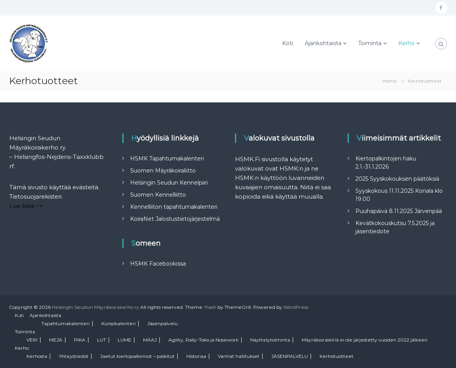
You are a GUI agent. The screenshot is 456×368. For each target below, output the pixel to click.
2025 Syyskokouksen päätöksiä (397, 178)
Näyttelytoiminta (270, 340)
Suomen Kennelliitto (158, 194)
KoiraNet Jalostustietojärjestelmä (175, 218)
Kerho (406, 43)
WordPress (295, 307)
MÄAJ (150, 340)
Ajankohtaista (323, 43)
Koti (287, 43)
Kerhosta (37, 356)
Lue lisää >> (26, 206)
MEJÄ (55, 340)
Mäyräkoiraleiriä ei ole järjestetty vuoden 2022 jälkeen (365, 340)
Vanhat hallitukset (239, 356)
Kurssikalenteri (118, 323)
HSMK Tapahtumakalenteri (167, 158)
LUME (124, 340)
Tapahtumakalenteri (65, 323)
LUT (101, 340)
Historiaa (196, 356)
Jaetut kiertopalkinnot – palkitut (137, 356)
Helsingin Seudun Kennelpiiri (169, 182)
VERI (32, 340)
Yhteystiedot (73, 356)
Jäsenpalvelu (162, 323)
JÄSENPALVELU (289, 356)
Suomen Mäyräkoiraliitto (163, 170)
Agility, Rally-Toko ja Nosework (203, 340)
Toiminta (370, 43)
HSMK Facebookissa (158, 263)
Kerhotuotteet (336, 356)
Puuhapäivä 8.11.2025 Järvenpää (398, 211)
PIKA (79, 340)
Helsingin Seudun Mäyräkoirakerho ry (95, 307)
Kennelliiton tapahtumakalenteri (173, 206)
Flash (210, 307)
